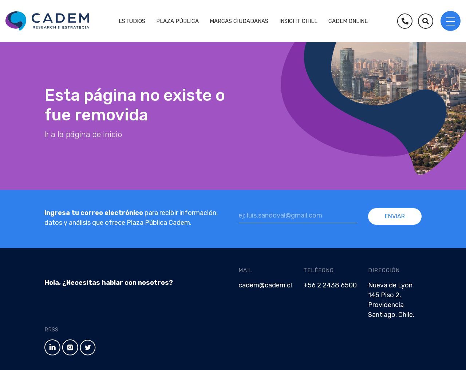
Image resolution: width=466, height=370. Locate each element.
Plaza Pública (177, 21)
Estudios (132, 21)
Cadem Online (348, 21)
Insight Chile (298, 21)
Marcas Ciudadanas (239, 21)
